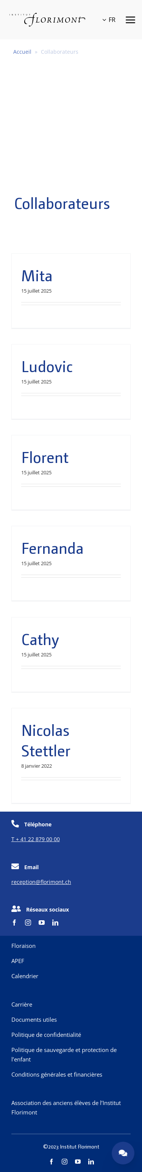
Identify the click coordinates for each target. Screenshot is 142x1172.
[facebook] (14, 923)
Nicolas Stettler (45, 739)
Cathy (40, 638)
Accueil (22, 51)
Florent (45, 456)
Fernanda (52, 547)
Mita (37, 275)
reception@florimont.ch (41, 881)
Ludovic (47, 365)
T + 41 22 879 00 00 (35, 839)
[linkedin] (55, 923)
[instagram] (28, 923)
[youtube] (42, 923)
